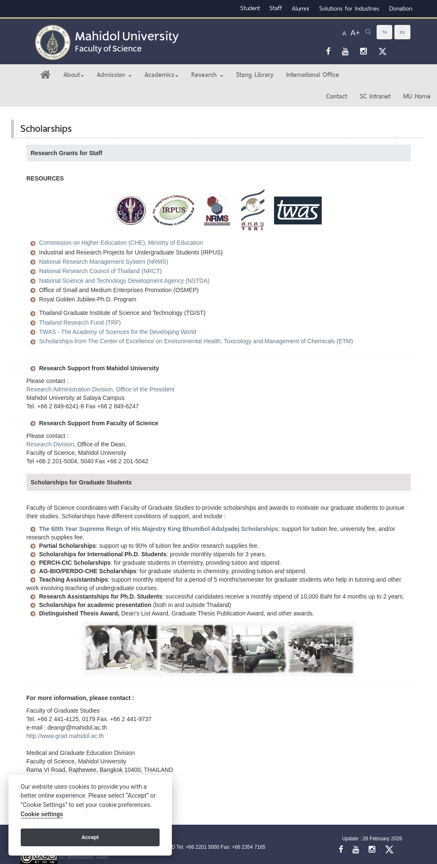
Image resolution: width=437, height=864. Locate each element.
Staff (275, 8)
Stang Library (255, 74)
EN (402, 32)
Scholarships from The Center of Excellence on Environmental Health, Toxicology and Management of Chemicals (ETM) (196, 341)
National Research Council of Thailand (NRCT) (100, 271)
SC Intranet (375, 96)
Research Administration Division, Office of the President (101, 389)
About (73, 74)
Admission (114, 74)
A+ (355, 33)
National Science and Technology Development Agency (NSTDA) (124, 280)
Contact (336, 96)
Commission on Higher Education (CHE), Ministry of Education (121, 242)
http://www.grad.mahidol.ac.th (65, 736)
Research (207, 74)
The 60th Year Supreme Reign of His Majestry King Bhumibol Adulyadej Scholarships (158, 528)
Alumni (300, 8)
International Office (312, 74)
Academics (161, 74)
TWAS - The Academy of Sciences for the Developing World (117, 331)
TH (384, 32)
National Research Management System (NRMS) (103, 261)
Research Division (50, 444)
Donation (400, 8)
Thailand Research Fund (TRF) (80, 322)
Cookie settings (42, 814)
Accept (90, 837)
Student (250, 8)
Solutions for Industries (349, 8)
